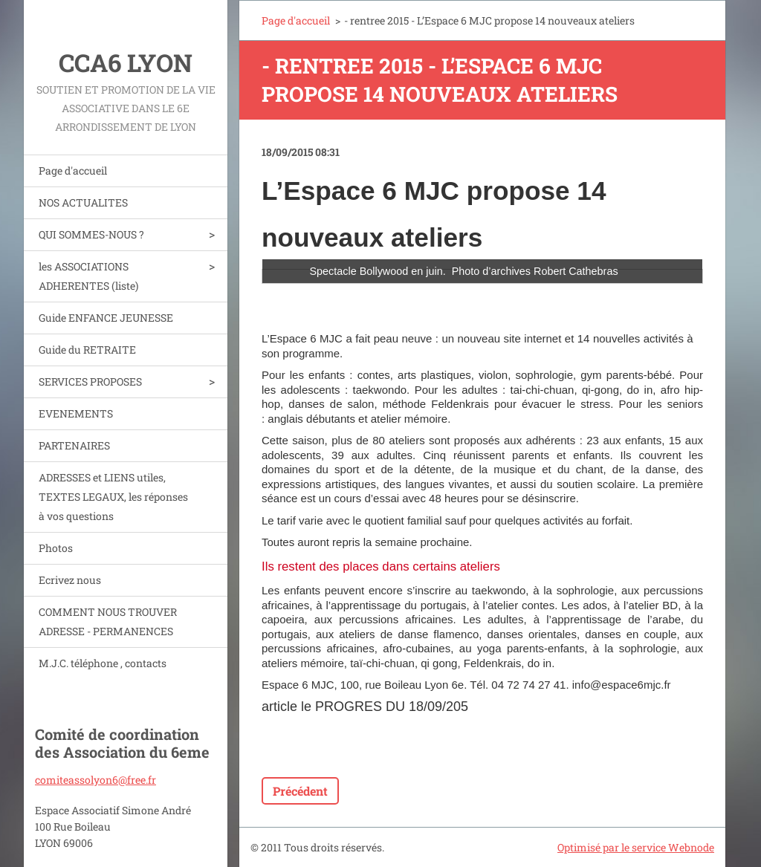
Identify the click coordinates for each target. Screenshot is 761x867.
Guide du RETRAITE (87, 349)
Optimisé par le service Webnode (635, 847)
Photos (56, 548)
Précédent (300, 791)
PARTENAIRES (74, 445)
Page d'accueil (73, 170)
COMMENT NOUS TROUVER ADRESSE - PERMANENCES (108, 621)
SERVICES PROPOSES (90, 381)
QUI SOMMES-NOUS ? (91, 234)
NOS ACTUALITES (83, 202)
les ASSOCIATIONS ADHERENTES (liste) (88, 276)
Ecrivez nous (70, 580)
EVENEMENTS (76, 413)
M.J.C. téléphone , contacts (102, 663)
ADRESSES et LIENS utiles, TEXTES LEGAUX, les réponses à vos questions (113, 496)
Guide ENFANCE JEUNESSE (106, 318)
